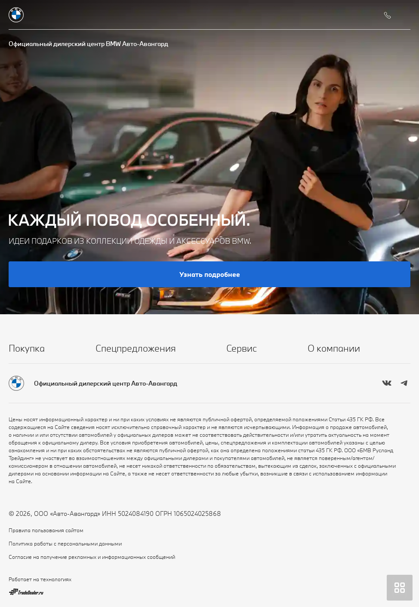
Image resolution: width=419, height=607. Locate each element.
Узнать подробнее (209, 274)
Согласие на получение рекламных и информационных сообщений (92, 556)
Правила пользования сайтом (46, 530)
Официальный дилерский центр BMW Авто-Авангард (88, 44)
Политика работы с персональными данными (65, 543)
